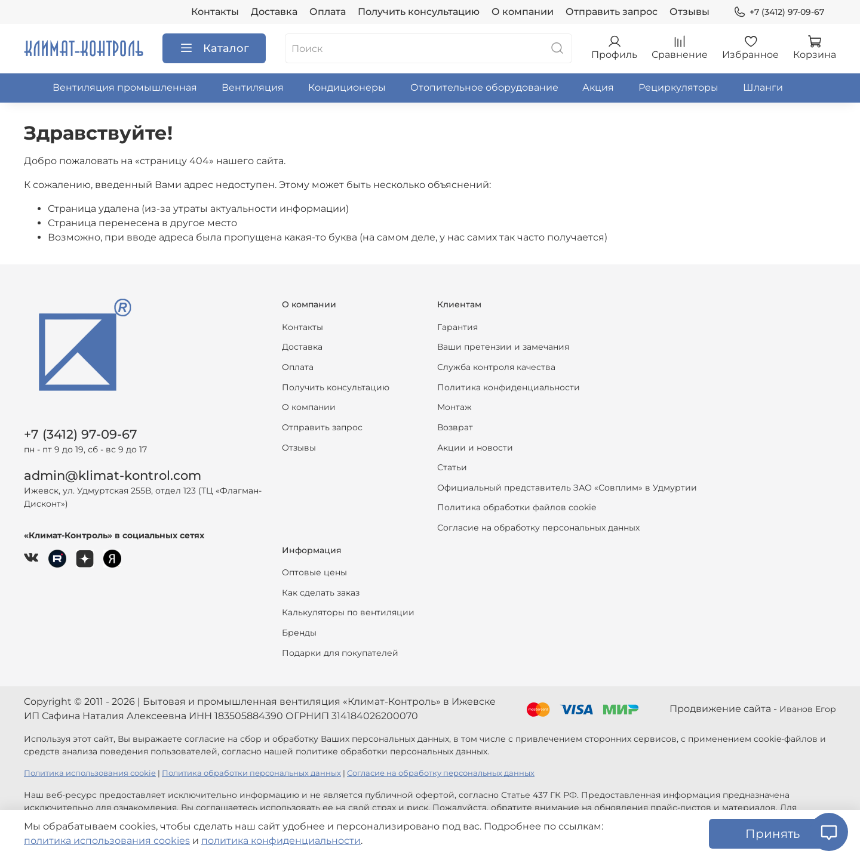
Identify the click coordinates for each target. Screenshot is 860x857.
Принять (772, 834)
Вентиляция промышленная (125, 87)
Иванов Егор (807, 709)
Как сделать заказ (321, 592)
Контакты (215, 11)
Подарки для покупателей (340, 653)
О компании (523, 11)
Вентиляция (253, 87)
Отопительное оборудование (484, 87)
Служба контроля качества (496, 367)
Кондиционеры (347, 87)
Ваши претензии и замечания (503, 346)
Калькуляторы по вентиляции (348, 612)
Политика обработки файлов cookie (516, 507)
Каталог (214, 48)
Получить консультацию (419, 11)
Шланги (763, 87)
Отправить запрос (612, 11)
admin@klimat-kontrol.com (112, 475)
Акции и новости (475, 447)
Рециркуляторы (678, 87)
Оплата (327, 11)
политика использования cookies (107, 840)
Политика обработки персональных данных (251, 773)
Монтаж (454, 407)
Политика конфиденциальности (508, 387)
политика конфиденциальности (281, 840)
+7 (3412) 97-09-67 (778, 12)
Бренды (299, 632)
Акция (598, 87)
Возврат (455, 427)
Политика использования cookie (90, 773)
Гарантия (457, 327)
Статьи (452, 467)
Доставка (274, 11)
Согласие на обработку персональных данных (538, 527)
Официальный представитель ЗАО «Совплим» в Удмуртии (567, 487)
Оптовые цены (314, 572)
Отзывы (689, 11)
